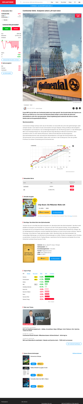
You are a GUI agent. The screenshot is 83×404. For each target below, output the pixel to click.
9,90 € (33, 375)
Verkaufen (16, 28)
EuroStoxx (52, 273)
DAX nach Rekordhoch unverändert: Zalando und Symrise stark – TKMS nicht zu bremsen (47, 340)
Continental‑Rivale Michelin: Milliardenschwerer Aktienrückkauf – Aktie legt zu (45, 335)
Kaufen (6, 28)
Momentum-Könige (35, 356)
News (36, 277)
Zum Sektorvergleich (7, 73)
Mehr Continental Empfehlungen (74, 343)
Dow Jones (35, 273)
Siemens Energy (26, 299)
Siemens (24, 277)
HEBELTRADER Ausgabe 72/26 (38, 367)
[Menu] (79, 2)
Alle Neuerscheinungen (77, 353)
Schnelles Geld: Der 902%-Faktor (39, 379)
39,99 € (33, 363)
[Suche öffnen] (21, 2)
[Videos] (70, 2)
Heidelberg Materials (27, 287)
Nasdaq (28, 273)
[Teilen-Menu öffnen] (73, 108)
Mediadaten (4, 401)
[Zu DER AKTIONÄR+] (63, 2)
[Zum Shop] (51, 2)
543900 (3, 15)
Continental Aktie (5, 13)
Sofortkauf (44, 212)
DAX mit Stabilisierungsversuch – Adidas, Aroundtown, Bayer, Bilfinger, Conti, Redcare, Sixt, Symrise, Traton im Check (51, 329)
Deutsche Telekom (26, 292)
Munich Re (25, 289)
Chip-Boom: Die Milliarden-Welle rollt (51, 205)
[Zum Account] (57, 2)
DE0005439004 (5, 17)
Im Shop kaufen (57, 212)
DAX (31, 105)
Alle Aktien (24, 401)
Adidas (24, 282)
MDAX (41, 273)
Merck (24, 294)
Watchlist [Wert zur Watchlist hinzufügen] (5, 20)
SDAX (46, 273)
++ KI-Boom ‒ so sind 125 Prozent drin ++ (41, 5)
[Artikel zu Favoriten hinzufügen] (80, 108)
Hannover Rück (26, 297)
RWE (24, 284)
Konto (71, 216)
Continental (26, 105)
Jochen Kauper (39, 108)
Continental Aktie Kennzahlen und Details (11, 59)
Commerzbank (26, 279)
